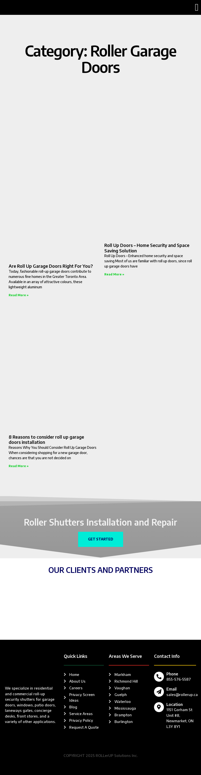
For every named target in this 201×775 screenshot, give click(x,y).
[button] (196, 7)
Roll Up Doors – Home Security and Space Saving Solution (146, 247)
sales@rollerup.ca (182, 694)
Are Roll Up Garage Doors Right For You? (51, 266)
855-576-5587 (178, 679)
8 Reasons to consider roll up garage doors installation (46, 439)
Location (174, 704)
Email (171, 689)
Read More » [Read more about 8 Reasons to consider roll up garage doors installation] (18, 466)
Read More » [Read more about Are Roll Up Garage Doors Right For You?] (18, 295)
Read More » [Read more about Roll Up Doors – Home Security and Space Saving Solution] (114, 274)
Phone (172, 673)
